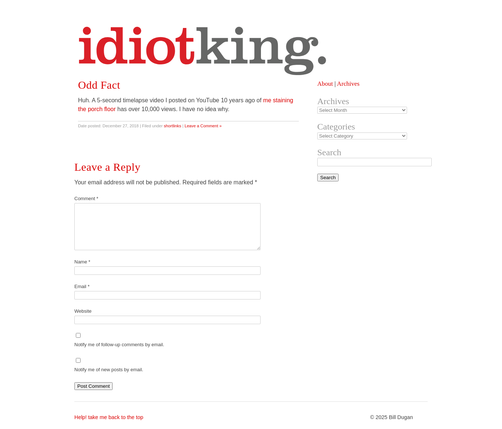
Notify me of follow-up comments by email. (119, 344)
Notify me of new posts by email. (108, 369)
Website (83, 311)
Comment (86, 198)
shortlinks (172, 126)
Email (81, 286)
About (325, 83)
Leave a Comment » (203, 126)
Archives (348, 83)
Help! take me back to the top (108, 417)
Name (82, 262)
